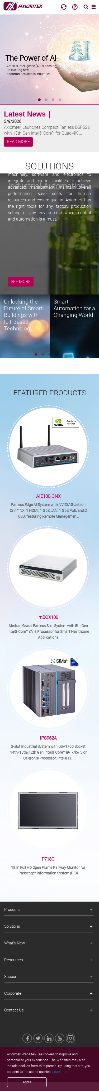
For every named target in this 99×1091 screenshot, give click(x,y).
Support (11, 976)
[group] (49, 58)
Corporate (12, 993)
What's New (14, 943)
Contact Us (14, 1010)
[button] (39, 99)
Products (12, 909)
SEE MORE (21, 281)
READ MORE (18, 141)
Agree (27, 1082)
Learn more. (61, 1072)
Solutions (12, 926)
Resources (13, 959)
